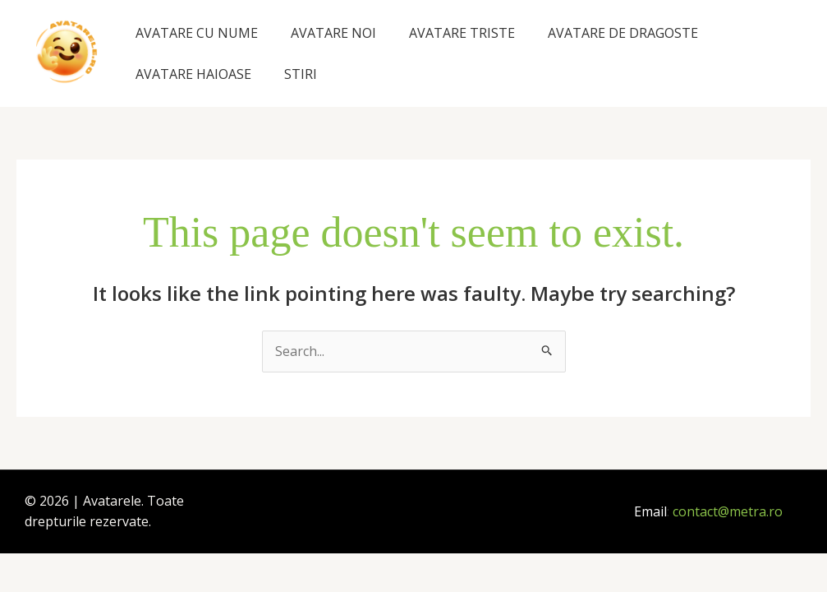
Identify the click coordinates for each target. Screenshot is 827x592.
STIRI (300, 74)
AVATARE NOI (333, 33)
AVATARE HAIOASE (193, 74)
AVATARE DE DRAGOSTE (623, 33)
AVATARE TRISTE (462, 33)
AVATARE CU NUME (197, 33)
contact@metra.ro (728, 511)
